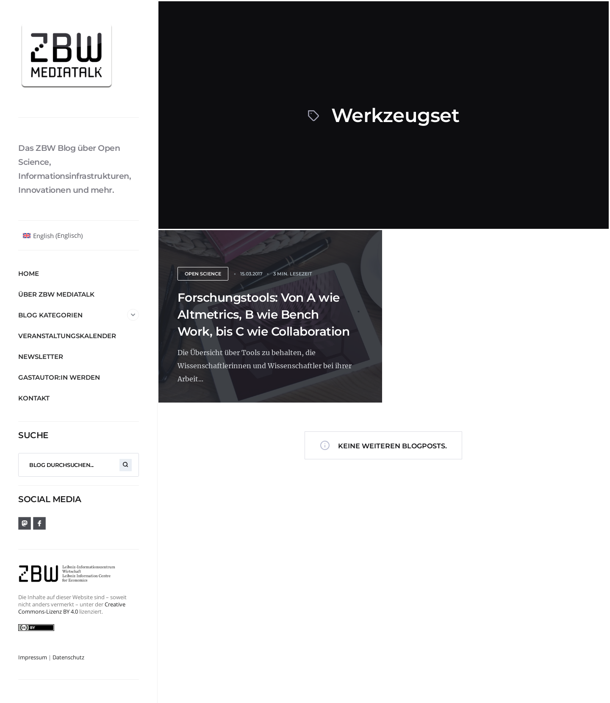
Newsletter (40, 357)
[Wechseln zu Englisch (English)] (53, 236)
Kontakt (34, 398)
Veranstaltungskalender (67, 336)
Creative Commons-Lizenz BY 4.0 (71, 607)
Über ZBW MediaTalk (56, 294)
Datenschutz (68, 657)
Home (28, 274)
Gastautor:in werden (59, 377)
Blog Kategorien (78, 315)
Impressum (32, 657)
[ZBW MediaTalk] (78, 58)
